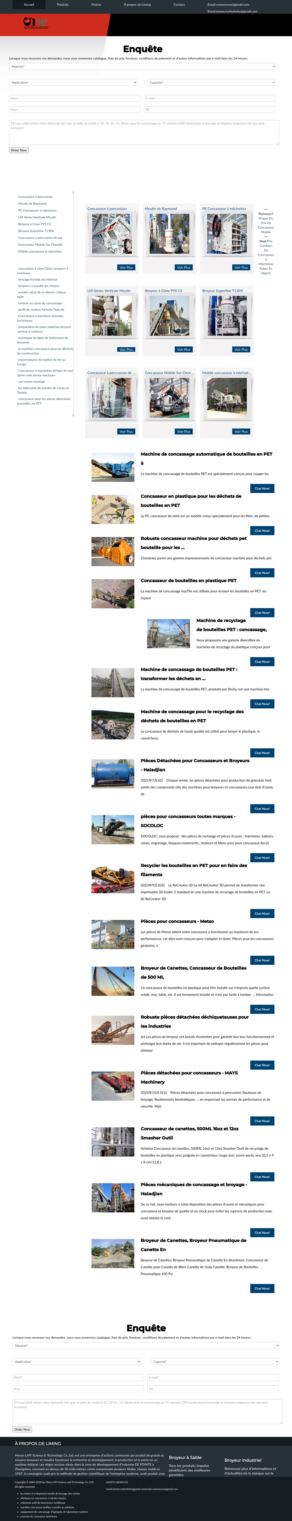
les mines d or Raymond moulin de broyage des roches (50, 1493)
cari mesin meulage (31, 381)
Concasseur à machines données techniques (40, 318)
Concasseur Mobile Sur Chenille (40, 244)
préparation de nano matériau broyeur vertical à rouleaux (44, 329)
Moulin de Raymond (32, 203)
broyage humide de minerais (37, 279)
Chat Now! (262, 488)
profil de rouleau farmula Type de (41, 309)
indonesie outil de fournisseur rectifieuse (43, 1502)
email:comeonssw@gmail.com (161, 1488)
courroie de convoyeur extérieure (39, 1516)
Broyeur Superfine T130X (36, 231)
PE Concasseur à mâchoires (37, 210)
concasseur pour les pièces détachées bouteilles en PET (43, 401)
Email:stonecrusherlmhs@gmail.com (233, 11)
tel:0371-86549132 (117, 1482)
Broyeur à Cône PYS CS (34, 224)
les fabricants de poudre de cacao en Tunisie (43, 390)
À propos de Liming (137, 4)
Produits (62, 4)
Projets (96, 4)
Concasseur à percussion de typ (40, 238)
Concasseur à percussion (35, 197)
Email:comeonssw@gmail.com (228, 4)
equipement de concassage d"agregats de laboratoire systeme (54, 1511)
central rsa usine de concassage (40, 303)
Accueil (29, 4)
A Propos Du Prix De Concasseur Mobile (266, 223)
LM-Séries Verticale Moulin (37, 217)
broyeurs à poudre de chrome (38, 286)
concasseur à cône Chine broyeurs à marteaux (42, 270)
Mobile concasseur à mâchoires (40, 251)
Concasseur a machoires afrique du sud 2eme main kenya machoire (45, 373)
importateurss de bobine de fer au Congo (41, 362)
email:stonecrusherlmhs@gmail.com (125, 1488)
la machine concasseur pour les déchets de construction (45, 351)
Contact (179, 4)
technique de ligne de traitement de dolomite (42, 340)
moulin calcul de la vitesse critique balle (41, 294)
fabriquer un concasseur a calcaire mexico (43, 1498)
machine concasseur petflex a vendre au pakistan (47, 1507)
